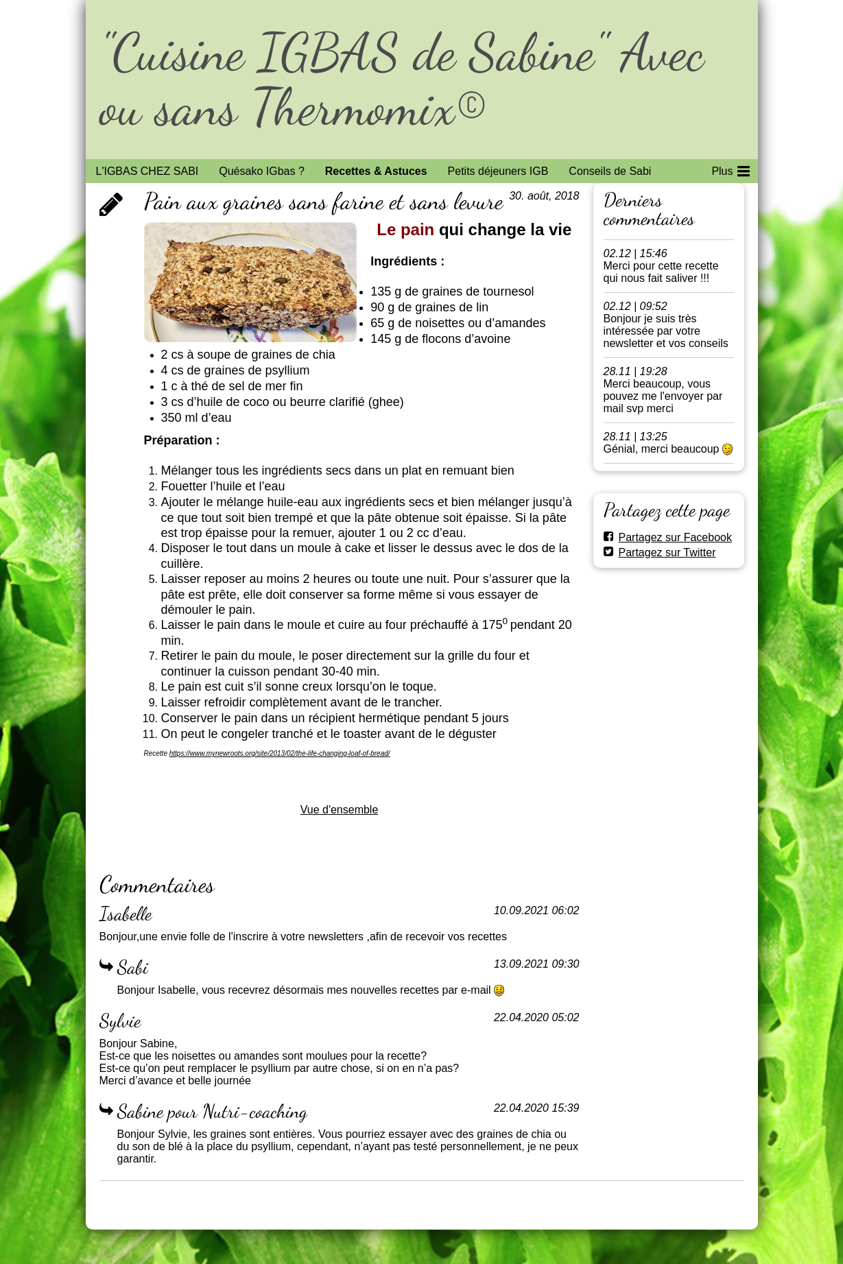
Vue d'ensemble (339, 809)
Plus (730, 168)
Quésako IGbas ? (262, 171)
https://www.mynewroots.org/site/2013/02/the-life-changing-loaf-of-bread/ (279, 753)
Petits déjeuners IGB (498, 171)
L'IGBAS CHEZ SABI (147, 171)
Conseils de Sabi (610, 171)
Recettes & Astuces (376, 171)
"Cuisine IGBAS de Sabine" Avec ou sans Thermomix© (401, 79)
